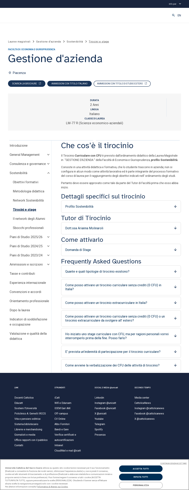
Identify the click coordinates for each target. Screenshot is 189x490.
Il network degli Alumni (29, 219)
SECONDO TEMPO (142, 388)
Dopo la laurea (20, 310)
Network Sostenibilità (28, 200)
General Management (25, 155)
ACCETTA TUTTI (141, 469)
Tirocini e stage (24, 209)
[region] (94, 474)
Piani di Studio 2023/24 (26, 255)
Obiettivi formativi (25, 182)
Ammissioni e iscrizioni (26, 264)
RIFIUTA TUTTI (141, 477)
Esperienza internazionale (28, 283)
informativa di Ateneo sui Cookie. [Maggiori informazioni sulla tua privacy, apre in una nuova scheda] (53, 487)
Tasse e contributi (22, 273)
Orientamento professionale (29, 301)
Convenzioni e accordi (25, 292)
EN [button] (179, 15)
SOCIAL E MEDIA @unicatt (106, 388)
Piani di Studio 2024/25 (26, 246)
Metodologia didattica (28, 191)
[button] (173, 15)
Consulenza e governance (28, 164)
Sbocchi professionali (28, 228)
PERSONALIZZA (141, 485)
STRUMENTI (60, 388)
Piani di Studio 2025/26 (26, 237)
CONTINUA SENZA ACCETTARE (173, 463)
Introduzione (19, 145)
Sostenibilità (18, 173)
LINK (16, 388)
